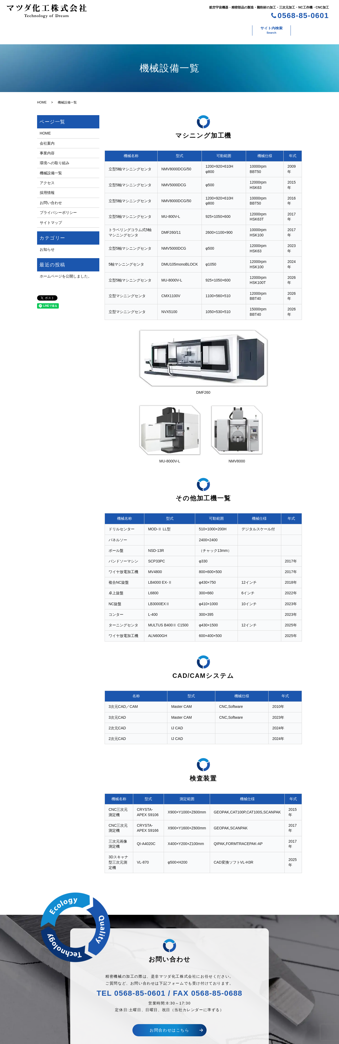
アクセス (203, 28)
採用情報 (234, 28)
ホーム (25, 28)
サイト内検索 (308, 28)
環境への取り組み (126, 28)
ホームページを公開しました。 (66, 271)
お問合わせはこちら (169, 1025)
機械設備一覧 (168, 28)
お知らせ (47, 244)
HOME (42, 97)
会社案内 (55, 28)
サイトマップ (51, 217)
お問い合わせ (269, 28)
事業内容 (87, 28)
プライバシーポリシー (58, 207)
